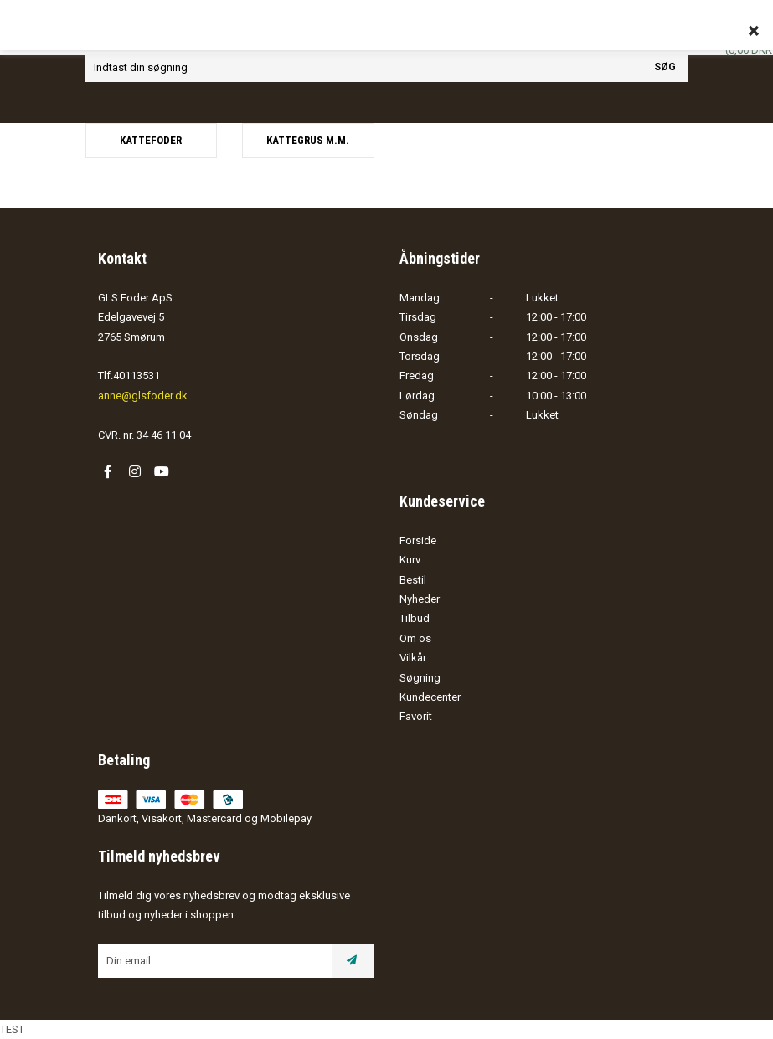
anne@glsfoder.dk (143, 395)
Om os (415, 638)
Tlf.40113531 (129, 375)
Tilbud (414, 618)
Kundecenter (430, 697)
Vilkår (412, 657)
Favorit (415, 716)
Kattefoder (151, 140)
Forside (417, 540)
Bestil (412, 580)
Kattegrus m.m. (307, 140)
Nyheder (419, 599)
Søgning (420, 677)
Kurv (409, 559)
